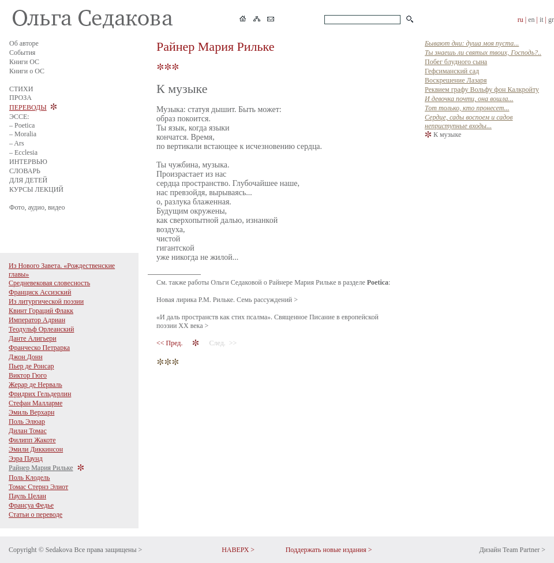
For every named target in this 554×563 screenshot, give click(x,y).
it (542, 20)
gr (551, 20)
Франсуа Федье (31, 505)
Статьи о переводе (35, 514)
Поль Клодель (29, 477)
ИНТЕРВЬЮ (28, 162)
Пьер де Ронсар (31, 366)
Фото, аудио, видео (37, 207)
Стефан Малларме (35, 403)
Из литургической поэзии (46, 301)
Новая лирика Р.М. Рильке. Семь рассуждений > (227, 300)
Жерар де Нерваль (35, 385)
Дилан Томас (28, 431)
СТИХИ (21, 89)
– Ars (16, 143)
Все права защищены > (108, 550)
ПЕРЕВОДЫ (28, 107)
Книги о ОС (26, 71)
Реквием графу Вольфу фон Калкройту (482, 89)
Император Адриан (37, 320)
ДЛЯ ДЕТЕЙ (28, 180)
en (531, 20)
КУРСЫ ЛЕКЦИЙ (36, 189)
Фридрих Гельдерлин (40, 394)
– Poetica (22, 125)
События (22, 53)
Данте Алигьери (33, 338)
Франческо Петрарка (39, 348)
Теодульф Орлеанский (41, 329)
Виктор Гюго (28, 375)
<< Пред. (170, 343)
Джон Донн (26, 357)
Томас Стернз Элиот (38, 487)
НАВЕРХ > (238, 550)
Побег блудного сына (456, 62)
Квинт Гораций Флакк (41, 311)
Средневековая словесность (49, 283)
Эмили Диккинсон (36, 449)
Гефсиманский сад (452, 71)
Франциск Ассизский (40, 292)
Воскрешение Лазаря (456, 80)
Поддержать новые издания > (329, 550)
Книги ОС (24, 62)
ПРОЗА (20, 98)
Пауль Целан (27, 496)
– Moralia (22, 134)
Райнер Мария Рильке (41, 468)
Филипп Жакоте (32, 440)
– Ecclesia (23, 152)
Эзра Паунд (26, 458)
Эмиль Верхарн (31, 412)
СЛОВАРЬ (24, 171)
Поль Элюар (27, 421)
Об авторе (24, 43)
